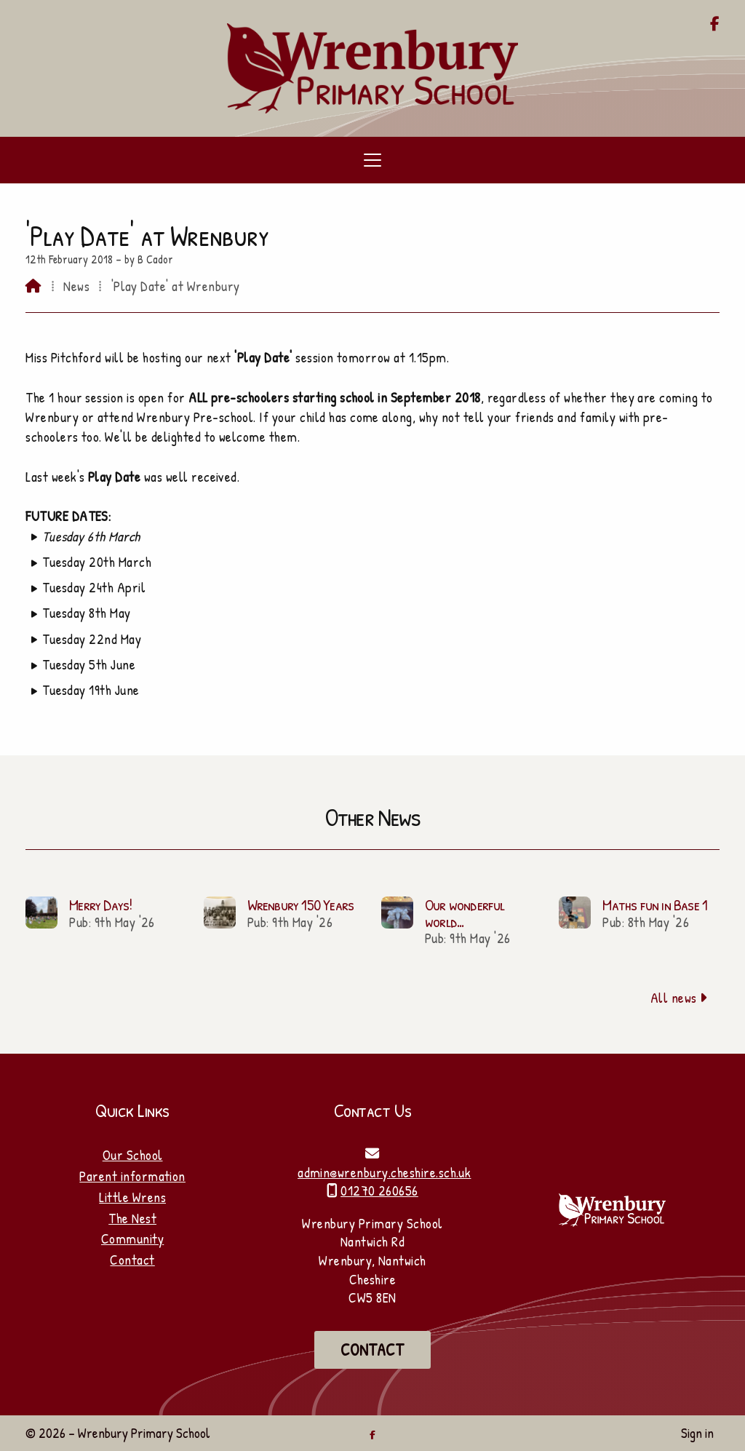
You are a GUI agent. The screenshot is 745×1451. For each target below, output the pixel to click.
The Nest (132, 1218)
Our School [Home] (133, 1154)
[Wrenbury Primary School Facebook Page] (715, 25)
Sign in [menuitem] (697, 1432)
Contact (132, 1259)
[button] (372, 160)
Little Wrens (132, 1197)
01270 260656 (379, 1190)
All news (679, 997)
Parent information (132, 1175)
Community (132, 1238)
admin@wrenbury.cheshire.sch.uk (384, 1172)
